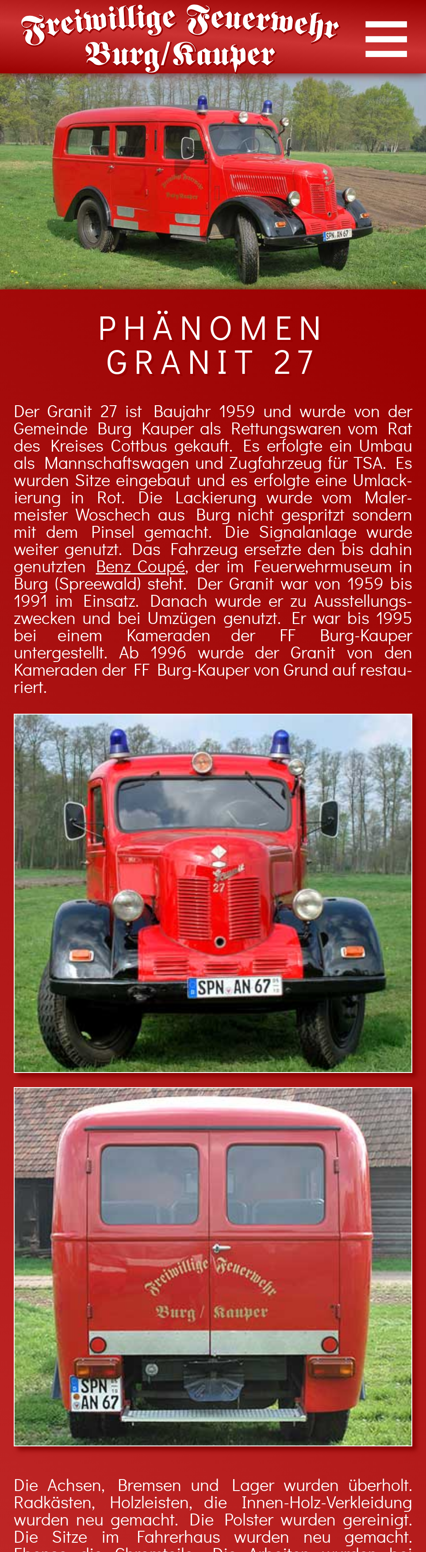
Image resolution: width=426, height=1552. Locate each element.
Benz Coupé (140, 567)
